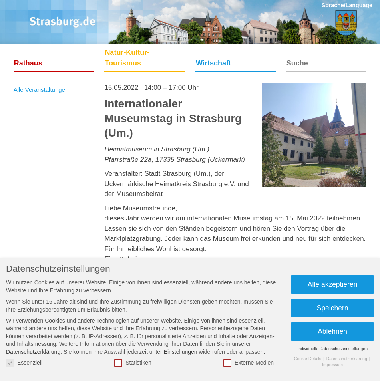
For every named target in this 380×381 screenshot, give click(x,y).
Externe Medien (248, 363)
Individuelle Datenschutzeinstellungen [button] (332, 348)
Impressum (332, 364)
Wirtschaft (213, 63)
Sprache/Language (346, 5)
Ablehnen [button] (332, 331)
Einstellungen (180, 352)
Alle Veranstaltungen (41, 89)
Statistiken (132, 363)
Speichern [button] (332, 308)
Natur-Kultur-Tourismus (127, 57)
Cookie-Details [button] (308, 358)
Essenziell (24, 363)
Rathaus (28, 63)
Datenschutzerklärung (33, 352)
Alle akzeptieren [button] (333, 284)
